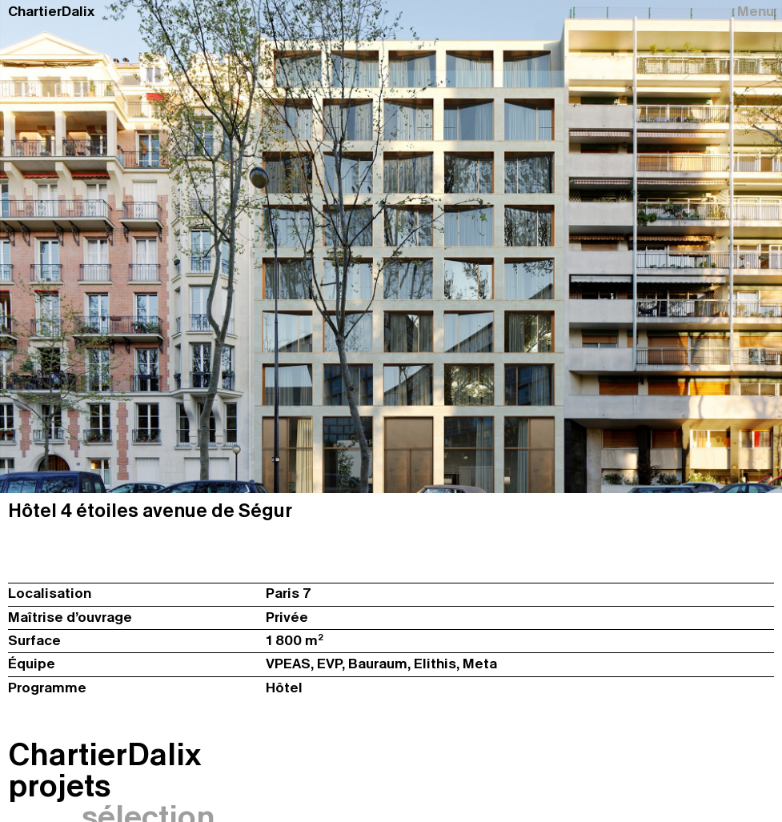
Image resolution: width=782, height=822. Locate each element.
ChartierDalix (51, 12)
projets (59, 785)
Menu (755, 12)
